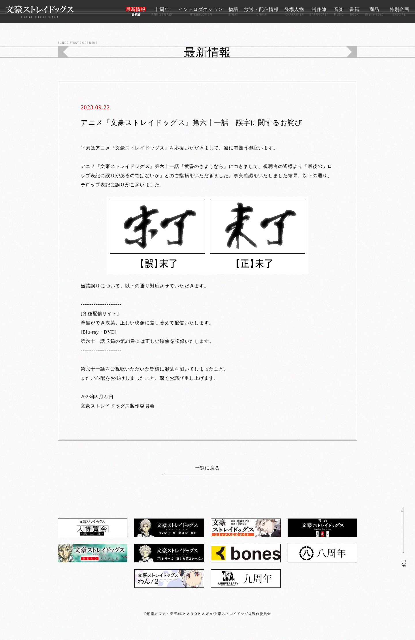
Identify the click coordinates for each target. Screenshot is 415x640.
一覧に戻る (190, 470)
